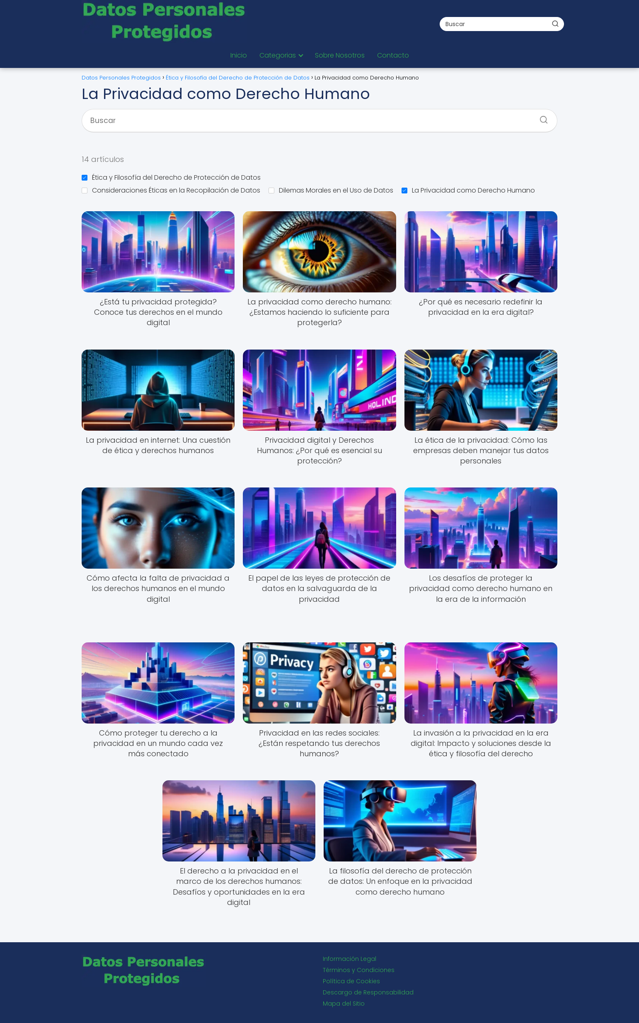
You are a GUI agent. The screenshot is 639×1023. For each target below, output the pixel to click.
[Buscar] (555, 23)
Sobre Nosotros (340, 55)
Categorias (277, 55)
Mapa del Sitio (344, 1003)
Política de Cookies (351, 981)
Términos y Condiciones (359, 970)
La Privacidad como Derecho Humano (468, 190)
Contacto (393, 55)
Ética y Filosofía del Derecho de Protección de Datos (171, 177)
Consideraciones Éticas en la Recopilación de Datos (171, 190)
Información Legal (349, 959)
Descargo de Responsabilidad (368, 992)
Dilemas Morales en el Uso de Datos (331, 190)
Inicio (238, 55)
